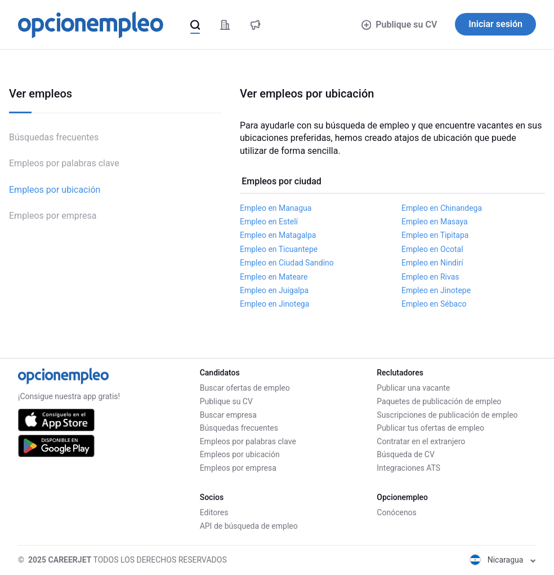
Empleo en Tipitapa (434, 235)
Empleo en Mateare (274, 276)
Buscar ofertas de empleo (245, 387)
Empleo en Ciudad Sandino (287, 262)
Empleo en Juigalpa (274, 290)
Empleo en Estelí (269, 221)
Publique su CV (399, 24)
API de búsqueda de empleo (249, 525)
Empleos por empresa (53, 215)
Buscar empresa (228, 414)
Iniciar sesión (495, 24)
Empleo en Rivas (430, 276)
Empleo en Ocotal (432, 249)
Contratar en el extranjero (421, 441)
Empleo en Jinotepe (436, 290)
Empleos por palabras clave (64, 163)
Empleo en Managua (275, 208)
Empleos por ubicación (54, 189)
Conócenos (397, 512)
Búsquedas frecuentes (54, 137)
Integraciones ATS (408, 467)
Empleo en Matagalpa (278, 235)
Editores (214, 512)
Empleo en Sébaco (434, 303)
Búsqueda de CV (406, 454)
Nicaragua (503, 559)
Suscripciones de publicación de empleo (447, 414)
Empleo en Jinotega (274, 303)
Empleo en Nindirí (432, 262)
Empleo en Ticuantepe (279, 249)
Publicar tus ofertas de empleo (430, 427)
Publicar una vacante (413, 387)
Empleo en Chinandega (441, 208)
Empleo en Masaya (434, 221)
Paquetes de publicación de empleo (439, 401)
